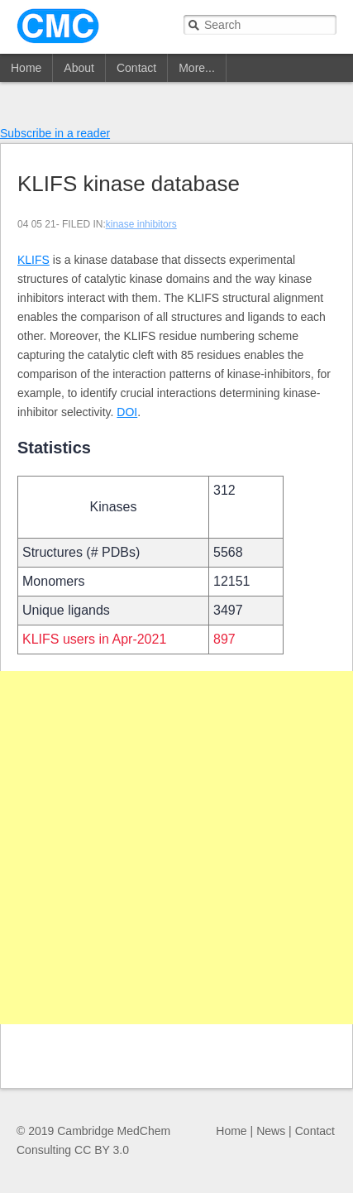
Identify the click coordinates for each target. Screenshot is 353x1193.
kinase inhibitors (141, 224)
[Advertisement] (176, 847)
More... (197, 67)
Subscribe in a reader (55, 133)
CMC (58, 26)
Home (26, 67)
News (270, 1131)
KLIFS (33, 259)
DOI (127, 412)
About (79, 67)
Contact (136, 67)
